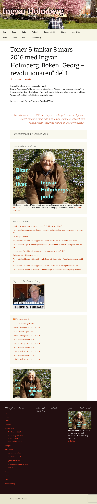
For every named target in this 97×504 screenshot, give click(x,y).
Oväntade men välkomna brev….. (25, 255)
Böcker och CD (49, 32)
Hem (4, 32)
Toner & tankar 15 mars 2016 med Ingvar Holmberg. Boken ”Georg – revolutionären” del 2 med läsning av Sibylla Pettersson (53, 120)
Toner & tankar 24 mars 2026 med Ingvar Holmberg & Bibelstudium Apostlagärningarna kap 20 (48, 269)
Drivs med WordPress (18, 499)
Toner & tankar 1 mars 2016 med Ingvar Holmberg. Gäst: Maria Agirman (47, 115)
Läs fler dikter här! (14, 453)
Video (15, 37)
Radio (24, 32)
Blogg (14, 32)
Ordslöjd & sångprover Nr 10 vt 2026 (26, 359)
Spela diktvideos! (14, 457)
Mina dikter (76, 32)
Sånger (63, 32)
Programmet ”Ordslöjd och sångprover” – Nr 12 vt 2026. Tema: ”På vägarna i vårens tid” (46, 265)
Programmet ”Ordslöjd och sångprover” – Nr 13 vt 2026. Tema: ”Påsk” (39, 251)
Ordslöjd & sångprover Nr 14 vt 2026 (26, 328)
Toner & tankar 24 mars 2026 (23, 347)
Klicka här (16, 208)
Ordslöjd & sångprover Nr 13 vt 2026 (26, 335)
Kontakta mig (35, 37)
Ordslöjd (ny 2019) (14, 432)
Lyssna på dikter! (14, 461)
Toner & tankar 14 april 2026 (23, 324)
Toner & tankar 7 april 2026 (23, 332)
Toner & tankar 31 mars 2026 (23, 339)
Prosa (5, 37)
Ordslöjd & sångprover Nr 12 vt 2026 (26, 343)
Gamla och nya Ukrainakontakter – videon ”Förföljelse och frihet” (37, 226)
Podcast (35, 32)
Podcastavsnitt (22, 319)
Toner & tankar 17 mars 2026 (23, 355)
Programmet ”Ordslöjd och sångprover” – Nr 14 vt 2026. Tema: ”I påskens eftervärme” (45, 240)
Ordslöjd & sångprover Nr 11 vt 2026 (26, 351)
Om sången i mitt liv (20, 237)
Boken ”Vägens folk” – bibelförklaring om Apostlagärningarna (16, 438)
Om (23, 37)
